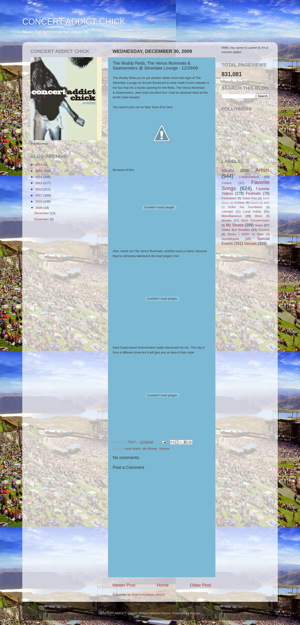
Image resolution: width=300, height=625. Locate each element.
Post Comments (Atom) (148, 594)
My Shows (150, 448)
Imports (254, 202)
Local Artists (132, 448)
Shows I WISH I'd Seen (245, 234)
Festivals (253, 193)
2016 (39, 164)
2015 (39, 171)
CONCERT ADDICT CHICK (73, 21)
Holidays (239, 202)
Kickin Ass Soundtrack (245, 207)
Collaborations (249, 177)
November (42, 219)
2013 (39, 183)
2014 (39, 177)
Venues (164, 448)
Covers (226, 183)
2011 (39, 195)
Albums (227, 170)
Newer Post (123, 585)
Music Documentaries (255, 220)
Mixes (258, 216)
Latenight (227, 211)
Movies (226, 220)
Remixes (264, 230)
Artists (262, 170)
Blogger (195, 613)
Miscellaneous (231, 216)
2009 (39, 208)
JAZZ (266, 202)
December (42, 213)
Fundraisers (228, 198)
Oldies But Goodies (235, 230)
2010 (39, 201)
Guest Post (249, 198)
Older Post (200, 585)
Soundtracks (230, 239)
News (259, 225)
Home (163, 585)
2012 (39, 189)
